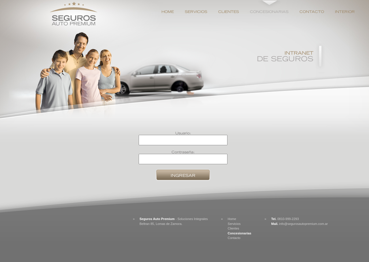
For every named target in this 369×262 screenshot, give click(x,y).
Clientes (228, 11)
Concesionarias (269, 11)
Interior (345, 11)
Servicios (196, 11)
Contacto (312, 11)
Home (167, 11)
